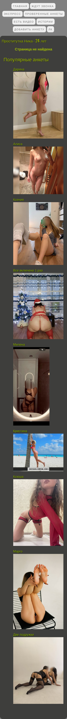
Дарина (18, 69)
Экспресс (12, 14)
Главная (20, 6)
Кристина (20, 431)
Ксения (19, 199)
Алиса (18, 144)
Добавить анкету (29, 29)
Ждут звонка (42, 6)
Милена (19, 344)
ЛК (51, 29)
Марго (18, 551)
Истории (45, 21)
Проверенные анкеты (44, 14)
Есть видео (24, 21)
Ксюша (18, 477)
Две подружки (23, 634)
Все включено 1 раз (28, 270)
